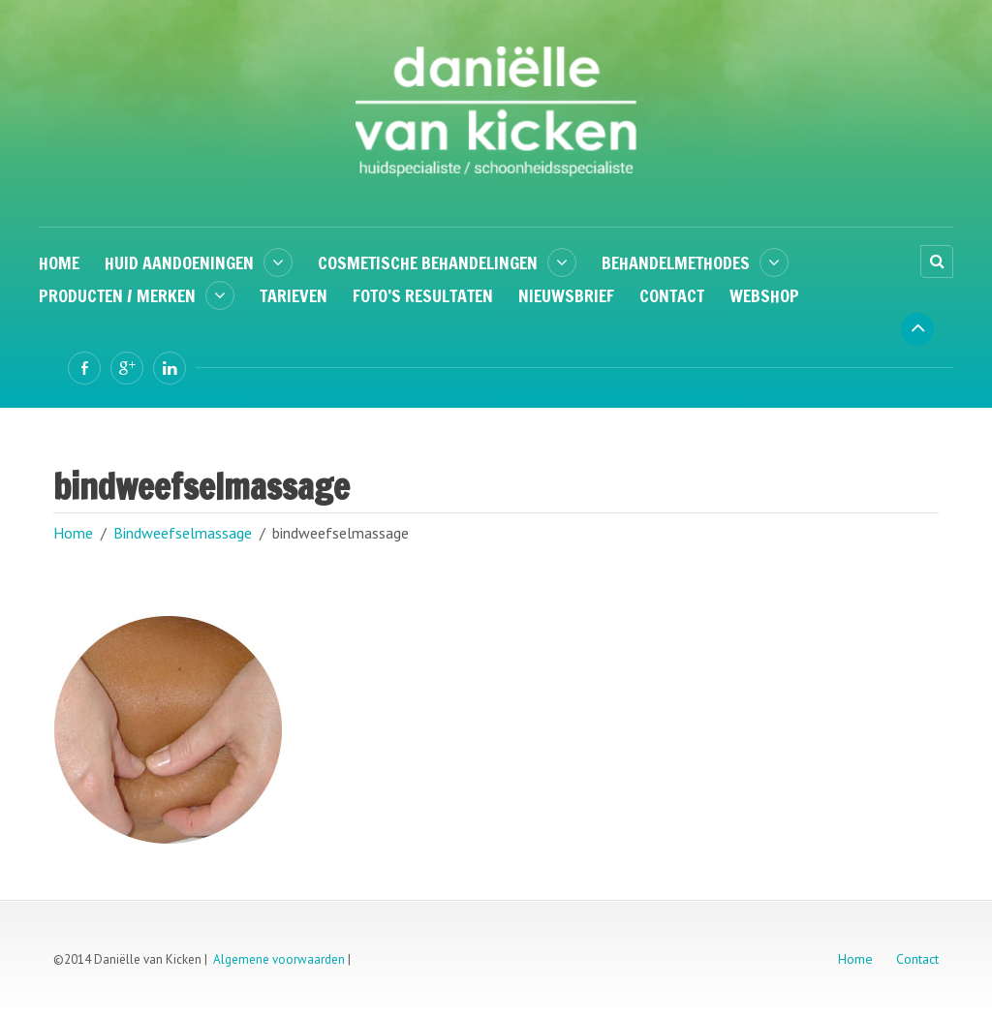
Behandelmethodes (676, 262)
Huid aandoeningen (179, 262)
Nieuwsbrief (566, 295)
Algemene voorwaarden (279, 959)
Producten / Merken (117, 295)
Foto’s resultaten (423, 295)
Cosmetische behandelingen (428, 262)
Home (59, 262)
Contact (671, 295)
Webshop (764, 295)
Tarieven (293, 295)
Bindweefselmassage (182, 532)
